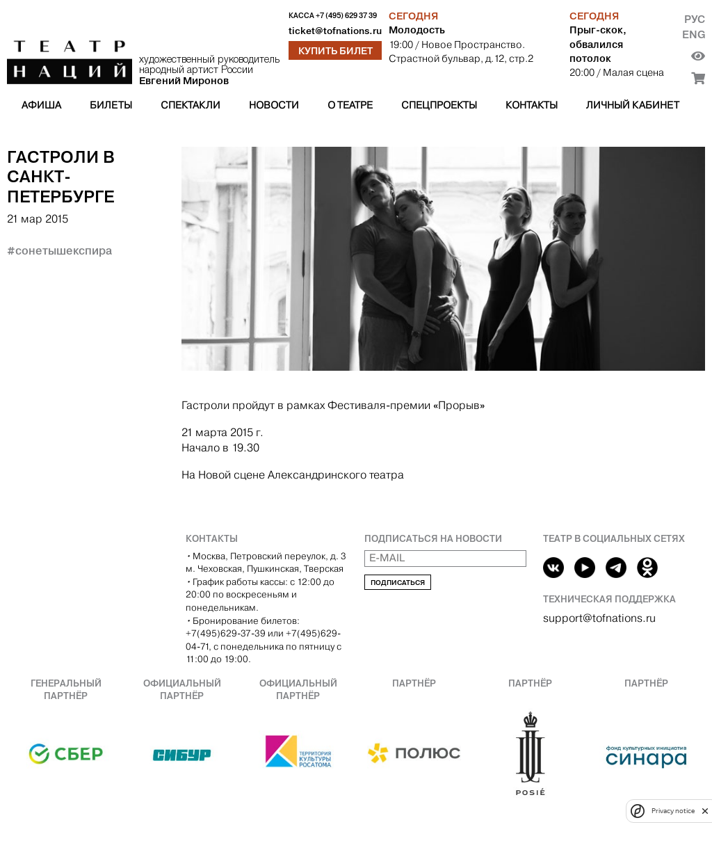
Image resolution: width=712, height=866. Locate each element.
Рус (694, 19)
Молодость (417, 30)
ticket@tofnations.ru (335, 31)
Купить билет (335, 51)
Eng (693, 34)
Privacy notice (673, 811)
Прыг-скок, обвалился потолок (597, 44)
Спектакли (190, 105)
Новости (274, 105)
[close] (705, 810)
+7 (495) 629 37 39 (346, 15)
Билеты (111, 105)
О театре (350, 105)
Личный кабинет (632, 105)
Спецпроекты (439, 105)
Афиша (41, 105)
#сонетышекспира (59, 250)
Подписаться (398, 582)
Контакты (531, 105)
